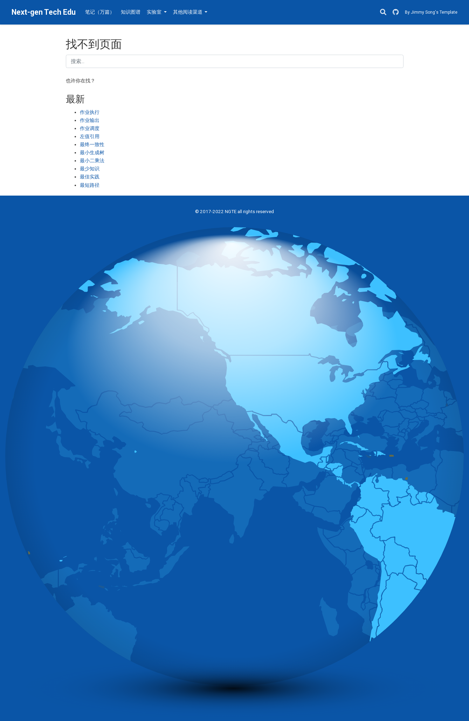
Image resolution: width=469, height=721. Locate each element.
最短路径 (89, 185)
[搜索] (383, 12)
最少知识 (89, 168)
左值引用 (89, 136)
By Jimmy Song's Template (431, 12)
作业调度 (89, 128)
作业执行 (89, 112)
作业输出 (89, 120)
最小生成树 (92, 152)
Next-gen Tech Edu (44, 12)
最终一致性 (92, 144)
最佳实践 (89, 176)
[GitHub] (396, 12)
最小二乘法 (92, 160)
